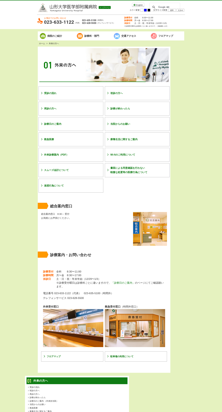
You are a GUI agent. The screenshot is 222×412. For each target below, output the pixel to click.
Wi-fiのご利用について (111, 154)
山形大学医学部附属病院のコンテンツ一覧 (65, 383)
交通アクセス (128, 36)
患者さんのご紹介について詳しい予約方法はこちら (166, 153)
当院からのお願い (109, 124)
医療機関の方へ (165, 130)
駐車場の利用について (110, 349)
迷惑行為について (54, 185)
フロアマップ (165, 36)
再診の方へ (50, 108)
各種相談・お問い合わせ (139, 374)
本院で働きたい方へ (164, 141)
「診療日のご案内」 (123, 282)
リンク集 (93, 374)
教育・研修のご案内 (164, 137)
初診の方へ (105, 93)
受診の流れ (50, 93)
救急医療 (49, 139)
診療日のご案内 (52, 124)
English (139, 5)
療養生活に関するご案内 (112, 139)
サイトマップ (77, 374)
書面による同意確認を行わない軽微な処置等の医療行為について (117, 170)
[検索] (164, 7)
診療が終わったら (109, 108)
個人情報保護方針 (112, 374)
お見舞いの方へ (165, 123)
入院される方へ (165, 117)
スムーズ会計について (56, 170)
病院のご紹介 (54, 36)
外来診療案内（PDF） (56, 154)
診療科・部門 (91, 36)
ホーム (42, 43)
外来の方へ (162, 51)
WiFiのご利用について (165, 92)
